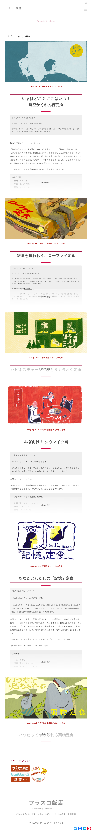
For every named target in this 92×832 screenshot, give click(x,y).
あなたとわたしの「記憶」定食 (46, 584)
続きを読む (48, 186)
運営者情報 (72, 820)
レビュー (49, 820)
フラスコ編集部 (45, 244)
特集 (33, 820)
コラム (40, 820)
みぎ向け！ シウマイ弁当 (46, 448)
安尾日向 (45, 87)
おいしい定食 (57, 87)
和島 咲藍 (45, 358)
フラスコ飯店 (46, 809)
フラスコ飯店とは (22, 820)
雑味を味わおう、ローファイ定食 (46, 255)
